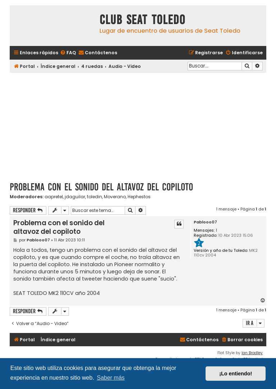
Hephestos (139, 197)
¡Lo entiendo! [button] (235, 373)
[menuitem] (68, 53)
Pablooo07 (205, 222)
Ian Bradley (252, 353)
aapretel (54, 197)
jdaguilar (75, 197)
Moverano (115, 197)
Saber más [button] (110, 378)
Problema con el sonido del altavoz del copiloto (101, 187)
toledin (94, 197)
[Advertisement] (138, 124)
